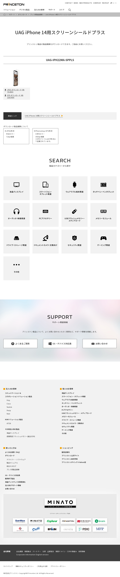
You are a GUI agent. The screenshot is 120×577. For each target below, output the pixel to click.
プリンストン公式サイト (70, 455)
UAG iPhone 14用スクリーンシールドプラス (42, 115)
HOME (4, 14)
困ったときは (11, 448)
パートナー (37, 551)
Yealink (9, 407)
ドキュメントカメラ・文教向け (73, 423)
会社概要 (19, 551)
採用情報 (82, 551)
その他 (64, 433)
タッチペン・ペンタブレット (72, 403)
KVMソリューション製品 (14, 419)
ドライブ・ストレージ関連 (71, 420)
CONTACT (69, 3)
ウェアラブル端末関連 (70, 400)
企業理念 (50, 551)
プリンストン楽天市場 (70, 459)
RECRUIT (105, 3)
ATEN (9, 423)
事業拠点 (28, 551)
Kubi (8, 414)
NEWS (76, 3)
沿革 (44, 551)
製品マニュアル (12, 463)
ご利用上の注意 (42, 566)
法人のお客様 (11, 389)
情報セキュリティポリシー (25, 566)
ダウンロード (22, 14)
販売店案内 (66, 452)
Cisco (9, 404)
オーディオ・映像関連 (69, 406)
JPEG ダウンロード (14, 91)
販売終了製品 (10, 478)
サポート (12, 14)
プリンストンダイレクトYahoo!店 (74, 462)
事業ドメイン (61, 551)
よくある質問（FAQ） (13, 452)
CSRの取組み (72, 551)
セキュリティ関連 (68, 426)
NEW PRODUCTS (85, 3)
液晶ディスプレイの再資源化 (15, 482)
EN (116, 3)
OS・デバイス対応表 (12, 475)
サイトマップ (8, 566)
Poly (8, 400)
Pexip (9, 410)
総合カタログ (11, 466)
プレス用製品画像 (36, 14)
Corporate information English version (32, 554)
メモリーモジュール (69, 416)
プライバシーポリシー (58, 566)
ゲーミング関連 (67, 430)
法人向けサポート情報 (13, 485)
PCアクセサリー (67, 410)
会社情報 (6, 551)
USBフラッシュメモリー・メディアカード (77, 413)
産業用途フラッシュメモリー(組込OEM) (21, 436)
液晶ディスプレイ (13, 433)
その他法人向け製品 (12, 429)
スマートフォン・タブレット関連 (73, 396)
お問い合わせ (10, 489)
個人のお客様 (67, 389)
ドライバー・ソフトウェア (16, 459)
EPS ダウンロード (14, 96)
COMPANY (97, 3)
